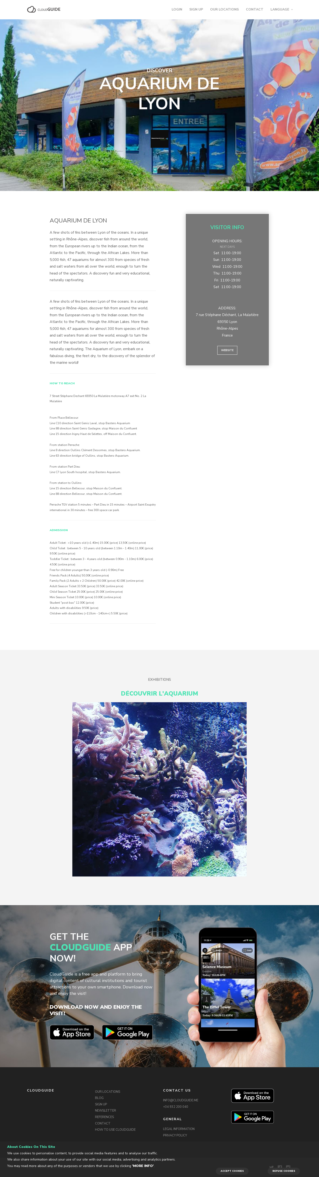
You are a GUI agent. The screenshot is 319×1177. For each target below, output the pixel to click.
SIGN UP (196, 9)
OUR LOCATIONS (224, 9)
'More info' (143, 1166)
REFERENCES (104, 1117)
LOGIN (177, 9)
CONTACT (254, 9)
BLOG (99, 1098)
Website (227, 350)
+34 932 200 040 (175, 1107)
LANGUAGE (280, 9)
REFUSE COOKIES (283, 1171)
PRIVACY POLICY (175, 1135)
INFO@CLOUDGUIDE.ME (180, 1100)
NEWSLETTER (105, 1110)
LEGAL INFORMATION (179, 1129)
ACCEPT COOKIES (232, 1171)
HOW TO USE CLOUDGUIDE (115, 1130)
